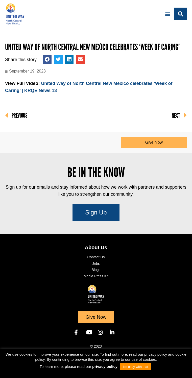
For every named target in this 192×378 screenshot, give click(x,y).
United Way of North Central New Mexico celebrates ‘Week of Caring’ (92, 47)
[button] (167, 14)
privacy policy (105, 366)
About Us (96, 247)
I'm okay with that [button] (135, 367)
